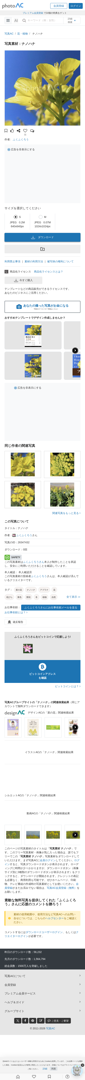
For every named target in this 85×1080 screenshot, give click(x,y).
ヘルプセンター (54, 918)
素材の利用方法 (34, 261)
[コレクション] (49, 1076)
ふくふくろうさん (33, 561)
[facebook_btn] (25, 1021)
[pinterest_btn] (32, 1021)
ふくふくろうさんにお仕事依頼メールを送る (50, 607)
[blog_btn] (41, 1021)
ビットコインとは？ (67, 686)
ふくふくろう (21, 139)
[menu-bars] (8, 20)
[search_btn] (24, 20)
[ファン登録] (34, 1076)
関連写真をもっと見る (66, 513)
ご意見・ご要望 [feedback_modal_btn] (58, 1020)
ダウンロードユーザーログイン (44, 932)
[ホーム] (18, 1076)
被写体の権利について (60, 261)
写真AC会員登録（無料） (62, 887)
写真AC (9, 33)
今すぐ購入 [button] (23, 280)
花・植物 (22, 33)
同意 (53, 1068)
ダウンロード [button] (42, 237)
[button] (58, 6)
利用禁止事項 (12, 261)
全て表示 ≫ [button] (73, 596)
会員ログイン (48, 860)
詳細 (45, 1068)
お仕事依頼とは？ (16, 612)
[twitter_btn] (17, 1021)
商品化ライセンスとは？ (48, 271)
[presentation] (75, 727)
